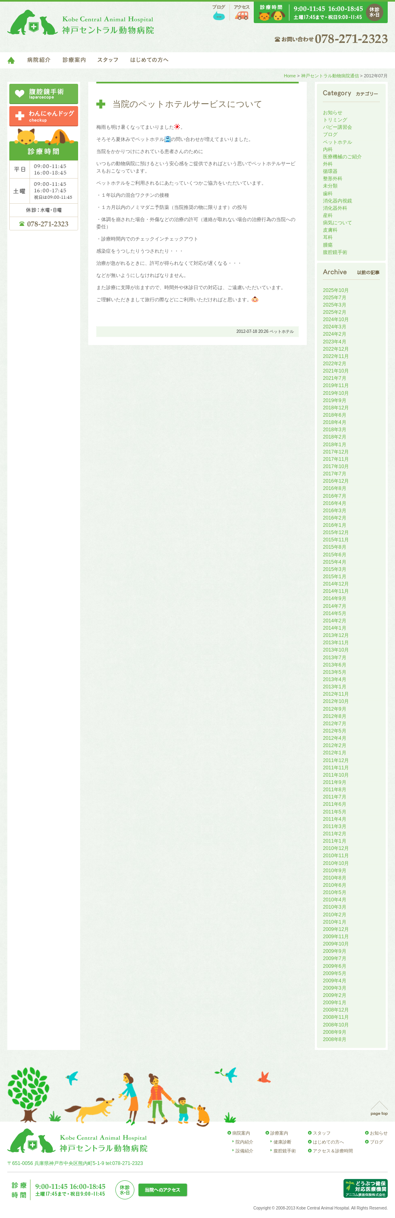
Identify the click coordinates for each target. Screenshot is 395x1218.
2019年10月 (336, 393)
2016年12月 (336, 481)
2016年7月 (334, 496)
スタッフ (108, 60)
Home (289, 75)
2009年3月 (334, 988)
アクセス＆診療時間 (333, 1150)
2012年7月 (334, 723)
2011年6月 (334, 804)
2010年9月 (334, 870)
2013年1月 (334, 687)
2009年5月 (334, 973)
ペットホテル (282, 331)
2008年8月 (334, 1039)
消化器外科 (335, 208)
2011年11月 (336, 768)
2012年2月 (334, 745)
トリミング (335, 120)
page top (379, 1108)
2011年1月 (334, 841)
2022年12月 (336, 349)
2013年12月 (336, 635)
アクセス (242, 12)
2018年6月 (334, 415)
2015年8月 (334, 547)
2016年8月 (334, 488)
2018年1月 (334, 444)
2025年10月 (336, 290)
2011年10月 (336, 775)
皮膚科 (330, 230)
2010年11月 (336, 855)
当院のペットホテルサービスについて (188, 104)
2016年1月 (334, 525)
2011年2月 (334, 834)
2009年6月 (334, 966)
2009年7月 (334, 958)
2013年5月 (334, 672)
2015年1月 (334, 576)
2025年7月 (334, 297)
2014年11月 (336, 591)
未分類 (330, 186)
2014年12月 (336, 584)
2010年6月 (334, 885)
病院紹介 (39, 60)
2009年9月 (334, 951)
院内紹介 (244, 1141)
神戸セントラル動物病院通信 (330, 75)
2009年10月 (336, 944)
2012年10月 (336, 701)
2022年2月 (334, 363)
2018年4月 (334, 422)
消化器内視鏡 (337, 201)
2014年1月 (334, 628)
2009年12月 (336, 929)
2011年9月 (334, 782)
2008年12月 (336, 1010)
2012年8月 (334, 716)
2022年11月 (336, 356)
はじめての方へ (149, 60)
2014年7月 (334, 606)
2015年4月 (334, 562)
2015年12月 (336, 532)
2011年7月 (334, 797)
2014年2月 (334, 621)
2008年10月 (336, 1025)
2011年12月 (336, 760)
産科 (328, 215)
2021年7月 (334, 378)
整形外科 (332, 178)
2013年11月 (336, 642)
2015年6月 (334, 555)
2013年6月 (334, 665)
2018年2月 (334, 437)
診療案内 (74, 60)
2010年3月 (334, 907)
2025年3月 (334, 305)
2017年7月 (334, 474)
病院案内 (241, 1133)
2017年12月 (336, 452)
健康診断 (282, 1141)
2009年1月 (334, 1002)
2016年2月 (334, 518)
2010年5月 (334, 892)
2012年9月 (334, 709)
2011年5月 (334, 812)
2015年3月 (334, 569)
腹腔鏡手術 (335, 252)
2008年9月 (334, 1032)
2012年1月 (334, 753)
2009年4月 (334, 981)
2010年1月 (334, 922)
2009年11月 (336, 936)
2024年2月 (334, 334)
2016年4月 (334, 503)
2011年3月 (334, 826)
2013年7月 (334, 657)
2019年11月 (336, 385)
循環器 (330, 171)
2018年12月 (336, 408)
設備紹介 (244, 1150)
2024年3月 (334, 327)
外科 (328, 164)
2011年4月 (334, 819)
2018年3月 (334, 429)
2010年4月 (334, 900)
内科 (328, 149)
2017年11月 (336, 459)
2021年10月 (336, 371)
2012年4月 (334, 738)
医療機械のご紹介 (342, 157)
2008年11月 (336, 1017)
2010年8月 (334, 878)
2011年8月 (334, 789)
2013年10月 (336, 650)
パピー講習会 (337, 127)
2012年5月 (334, 731)
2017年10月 (336, 466)
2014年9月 (334, 598)
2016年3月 (334, 510)
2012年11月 (336, 694)
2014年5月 (334, 613)
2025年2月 (334, 312)
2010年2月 (334, 915)
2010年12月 (336, 848)
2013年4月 (334, 679)
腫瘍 (328, 245)
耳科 (328, 237)
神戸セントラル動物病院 (80, 22)
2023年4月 (334, 342)
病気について (337, 223)
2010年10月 (336, 863)
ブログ (218, 12)
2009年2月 (334, 995)
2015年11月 (336, 540)
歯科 (328, 193)
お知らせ (332, 112)
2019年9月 (334, 400)
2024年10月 (336, 319)
